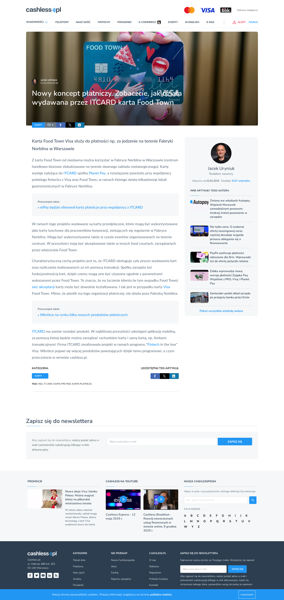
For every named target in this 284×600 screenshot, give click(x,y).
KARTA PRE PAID (62, 383)
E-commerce (147, 22)
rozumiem (247, 595)
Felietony (62, 22)
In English (192, 22)
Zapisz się (237, 569)
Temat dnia (79, 560)
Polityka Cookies (158, 579)
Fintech (153, 344)
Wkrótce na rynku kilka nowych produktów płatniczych (83, 314)
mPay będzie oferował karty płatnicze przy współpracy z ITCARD (90, 207)
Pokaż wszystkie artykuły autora (221, 311)
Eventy (173, 22)
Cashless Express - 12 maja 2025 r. (120, 517)
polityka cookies (161, 595)
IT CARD (48, 383)
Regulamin (155, 572)
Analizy (77, 579)
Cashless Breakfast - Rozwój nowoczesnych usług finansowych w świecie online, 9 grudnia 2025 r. (159, 523)
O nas (210, 22)
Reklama (154, 566)
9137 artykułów (241, 181)
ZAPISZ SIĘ (235, 441)
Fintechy (104, 22)
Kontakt (153, 585)
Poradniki (124, 22)
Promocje (35, 481)
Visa (69, 140)
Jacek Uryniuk (49, 80)
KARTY (38, 125)
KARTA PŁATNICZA (82, 383)
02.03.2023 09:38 (49, 83)
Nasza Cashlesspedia (123, 560)
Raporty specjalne (121, 579)
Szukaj (114, 572)
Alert (114, 566)
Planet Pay (97, 173)
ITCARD (71, 173)
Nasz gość (83, 22)
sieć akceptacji (43, 287)
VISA (40, 383)
